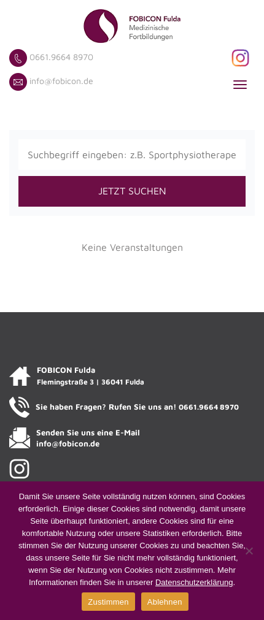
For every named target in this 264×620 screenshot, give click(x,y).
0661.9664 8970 (61, 57)
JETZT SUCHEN (132, 190)
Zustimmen (108, 602)
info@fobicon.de (61, 80)
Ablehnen (164, 602)
